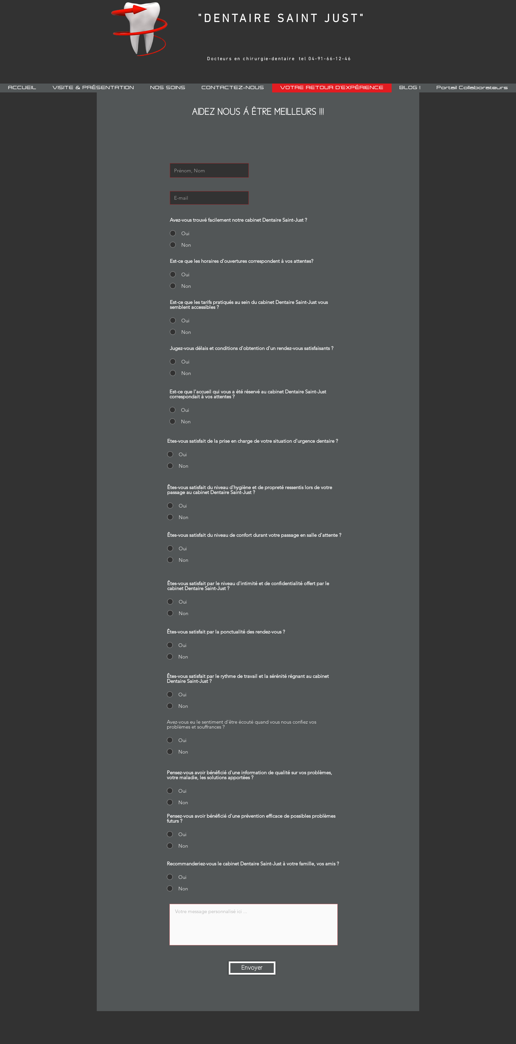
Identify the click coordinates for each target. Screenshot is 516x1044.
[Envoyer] (252, 968)
